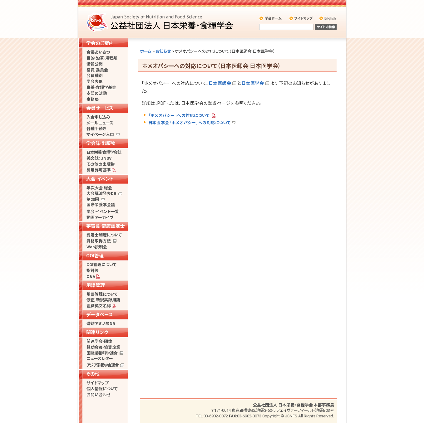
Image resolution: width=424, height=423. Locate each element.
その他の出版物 (100, 164)
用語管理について (102, 294)
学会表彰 (94, 81)
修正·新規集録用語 (103, 300)
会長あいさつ (98, 52)
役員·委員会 (97, 70)
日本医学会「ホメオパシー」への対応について (189, 122)
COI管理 (95, 256)
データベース (99, 315)
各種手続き (96, 128)
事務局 (92, 99)
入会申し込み (98, 117)
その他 (93, 374)
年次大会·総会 (99, 188)
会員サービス (99, 108)
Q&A (90, 276)
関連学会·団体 (99, 341)
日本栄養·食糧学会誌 (103, 152)
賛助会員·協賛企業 (103, 347)
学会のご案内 (100, 43)
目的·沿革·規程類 (101, 58)
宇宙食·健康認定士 (105, 226)
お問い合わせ (98, 394)
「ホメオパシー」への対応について (179, 115)
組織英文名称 (98, 306)
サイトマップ (301, 18)
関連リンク (97, 332)
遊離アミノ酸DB (100, 323)
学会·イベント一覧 (102, 211)
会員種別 (94, 75)
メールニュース (99, 123)
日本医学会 (252, 83)
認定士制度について (104, 235)
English (327, 18)
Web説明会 (96, 247)
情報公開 (94, 64)
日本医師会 (220, 83)
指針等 (92, 270)
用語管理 (95, 285)
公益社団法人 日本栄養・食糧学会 (161, 22)
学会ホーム (271, 18)
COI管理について (101, 264)
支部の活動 (96, 93)
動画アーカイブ (99, 217)
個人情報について (102, 389)
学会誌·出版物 (101, 143)
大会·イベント (100, 179)
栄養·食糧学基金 (101, 87)
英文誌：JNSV (99, 158)
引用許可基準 (98, 170)
